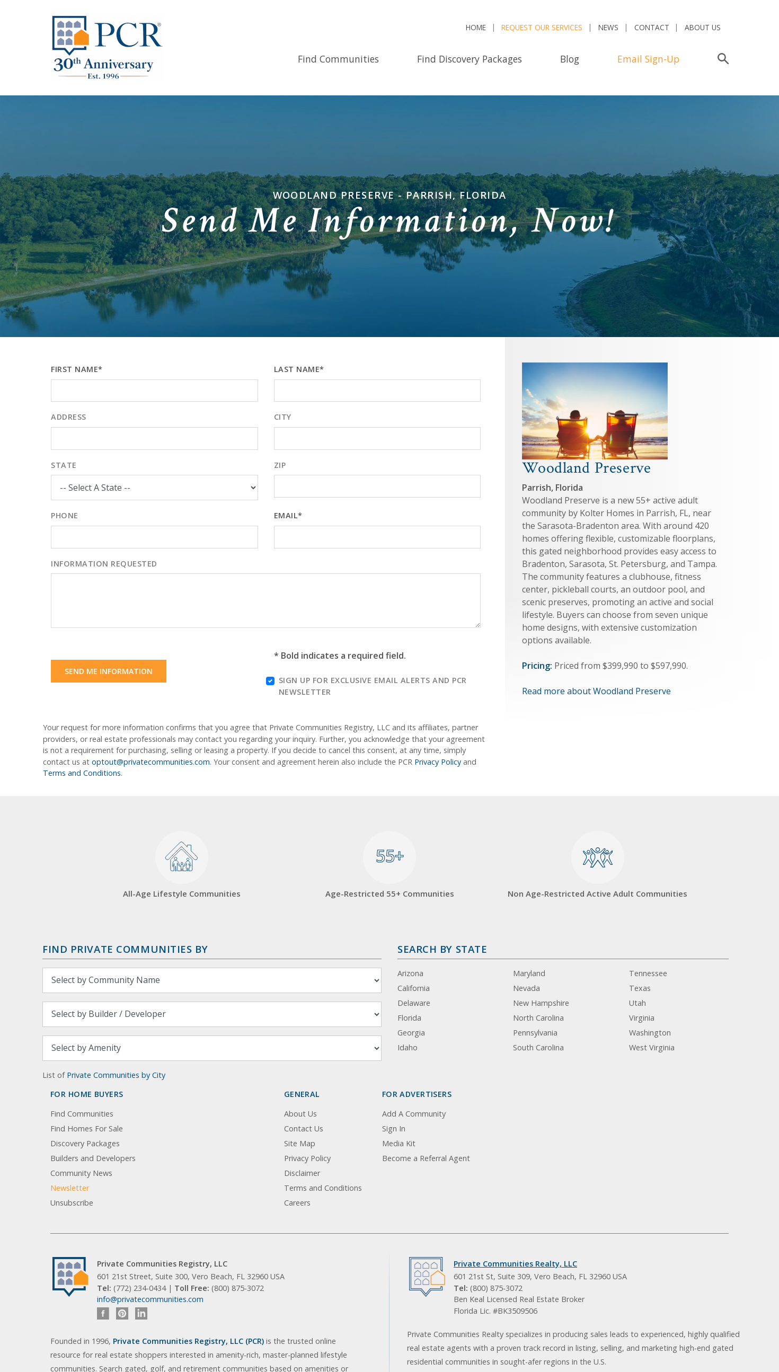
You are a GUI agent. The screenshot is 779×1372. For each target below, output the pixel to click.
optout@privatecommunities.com (151, 762)
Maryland (529, 973)
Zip (280, 465)
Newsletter (69, 1188)
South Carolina (538, 1047)
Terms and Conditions (82, 773)
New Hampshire (541, 1003)
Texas (640, 988)
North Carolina (538, 1018)
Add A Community (414, 1114)
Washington (650, 1033)
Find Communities (338, 58)
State (64, 465)
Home (476, 27)
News (608, 27)
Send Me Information (109, 671)
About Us (703, 27)
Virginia (641, 1018)
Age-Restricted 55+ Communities (389, 865)
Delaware (413, 1003)
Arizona (410, 973)
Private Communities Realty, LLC (515, 1264)
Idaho (407, 1047)
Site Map (299, 1143)
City (282, 417)
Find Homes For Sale (86, 1128)
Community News (81, 1173)
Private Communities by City (116, 1075)
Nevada (526, 988)
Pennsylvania (535, 1033)
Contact (651, 27)
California (413, 988)
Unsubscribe (71, 1203)
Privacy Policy (437, 762)
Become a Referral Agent (426, 1158)
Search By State (442, 948)
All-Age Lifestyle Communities (182, 865)
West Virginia (652, 1047)
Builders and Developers (93, 1158)
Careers (297, 1203)
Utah (637, 1003)
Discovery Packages (85, 1143)
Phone (64, 515)
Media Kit (398, 1143)
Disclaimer (302, 1173)
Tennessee (648, 973)
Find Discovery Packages (469, 58)
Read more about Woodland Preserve (596, 691)
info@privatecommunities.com (150, 1299)
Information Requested (104, 564)
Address (68, 417)
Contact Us (303, 1128)
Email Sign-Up (648, 58)
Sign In (393, 1128)
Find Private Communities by (125, 948)
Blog (569, 58)
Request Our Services (541, 27)
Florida (409, 1018)
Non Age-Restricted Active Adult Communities (597, 865)
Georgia (411, 1033)
